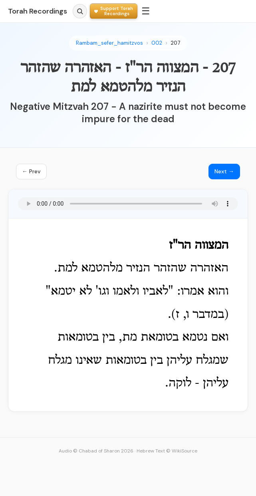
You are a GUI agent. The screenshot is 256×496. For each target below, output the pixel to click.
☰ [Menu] (145, 11)
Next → (224, 171)
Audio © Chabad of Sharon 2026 (96, 451)
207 (176, 43)
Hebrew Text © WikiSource (167, 451)
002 (156, 43)
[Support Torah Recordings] (113, 11)
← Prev (31, 171)
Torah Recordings (37, 11)
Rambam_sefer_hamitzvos (109, 43)
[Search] (80, 11)
